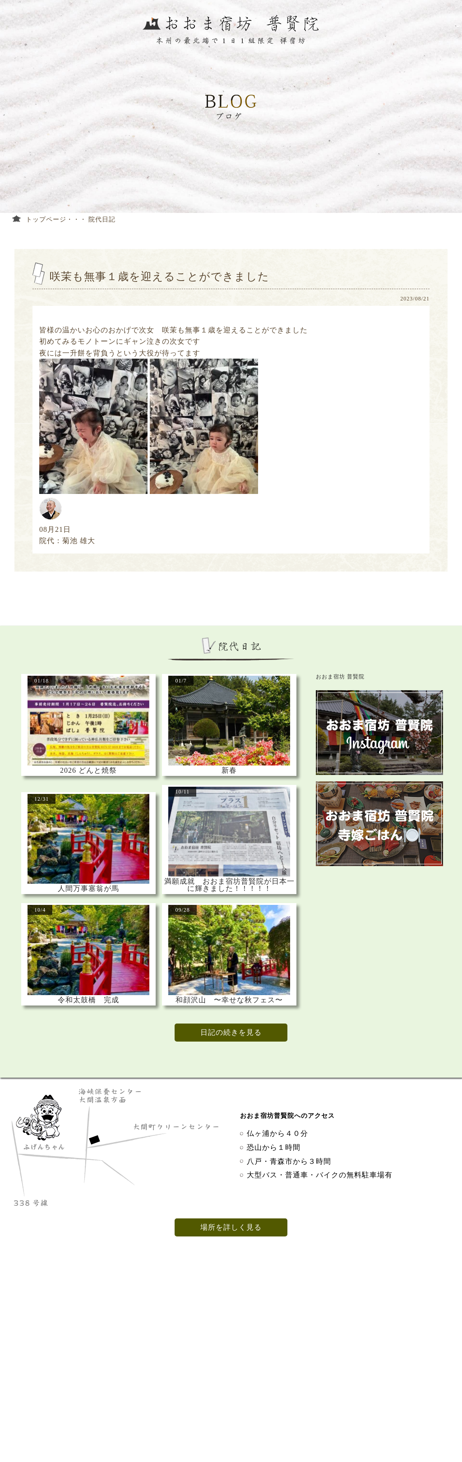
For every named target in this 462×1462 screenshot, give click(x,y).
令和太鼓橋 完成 (88, 1000)
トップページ (46, 219)
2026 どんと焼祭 (88, 770)
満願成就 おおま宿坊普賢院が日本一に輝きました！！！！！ (229, 885)
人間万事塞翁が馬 (88, 888)
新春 (229, 770)
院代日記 (102, 219)
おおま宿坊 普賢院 (340, 676)
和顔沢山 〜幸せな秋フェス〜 (229, 1000)
